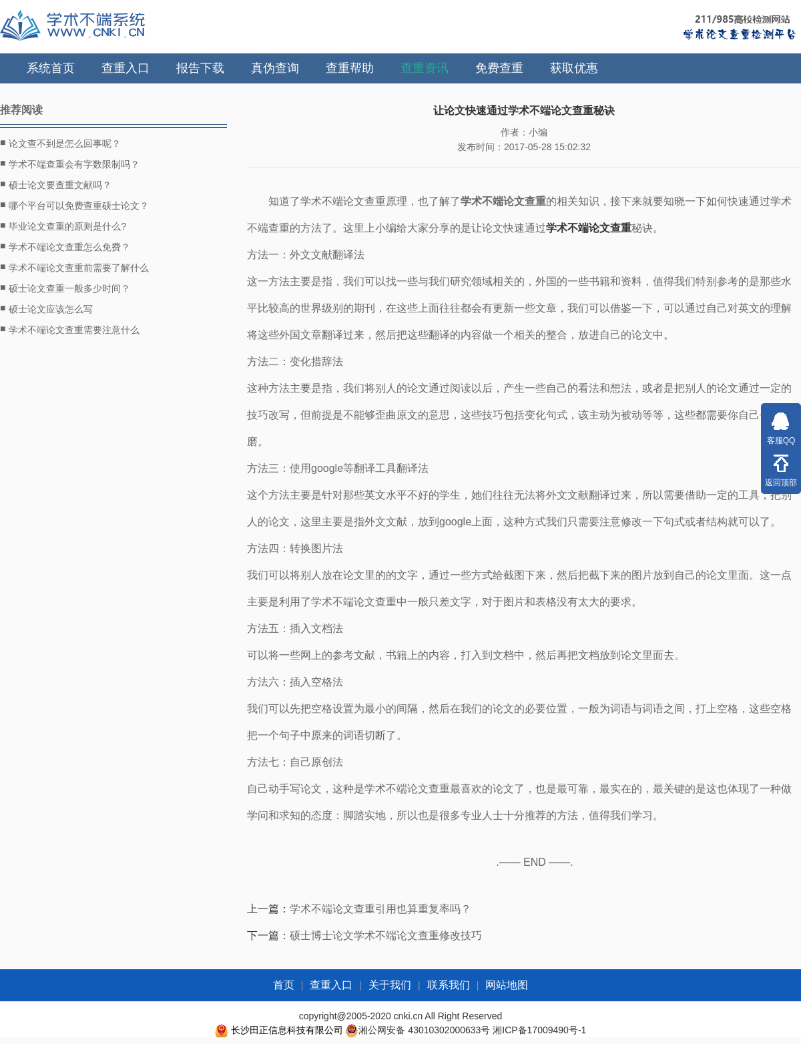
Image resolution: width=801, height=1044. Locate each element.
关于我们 (389, 985)
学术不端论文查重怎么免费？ (65, 246)
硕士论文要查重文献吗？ (55, 184)
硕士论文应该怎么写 (46, 308)
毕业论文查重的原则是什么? (63, 226)
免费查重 (499, 68)
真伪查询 (275, 68)
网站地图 (506, 985)
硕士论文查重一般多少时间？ (65, 288)
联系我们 (448, 985)
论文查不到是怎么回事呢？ (60, 143)
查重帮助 (350, 68)
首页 (283, 985)
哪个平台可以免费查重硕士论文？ (74, 205)
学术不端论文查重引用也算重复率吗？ (380, 909)
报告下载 (200, 68)
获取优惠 (574, 68)
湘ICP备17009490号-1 (539, 1030)
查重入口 (125, 68)
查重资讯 (424, 68)
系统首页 (51, 68)
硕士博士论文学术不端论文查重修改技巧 (386, 935)
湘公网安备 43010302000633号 (424, 1030)
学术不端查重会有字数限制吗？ (70, 164)
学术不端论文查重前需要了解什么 (74, 267)
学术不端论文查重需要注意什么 (70, 329)
